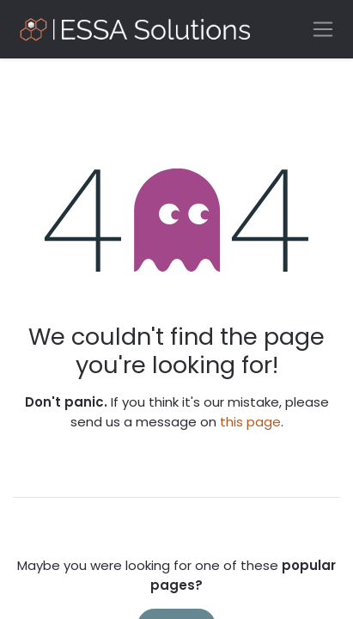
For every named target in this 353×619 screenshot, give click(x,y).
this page (250, 422)
